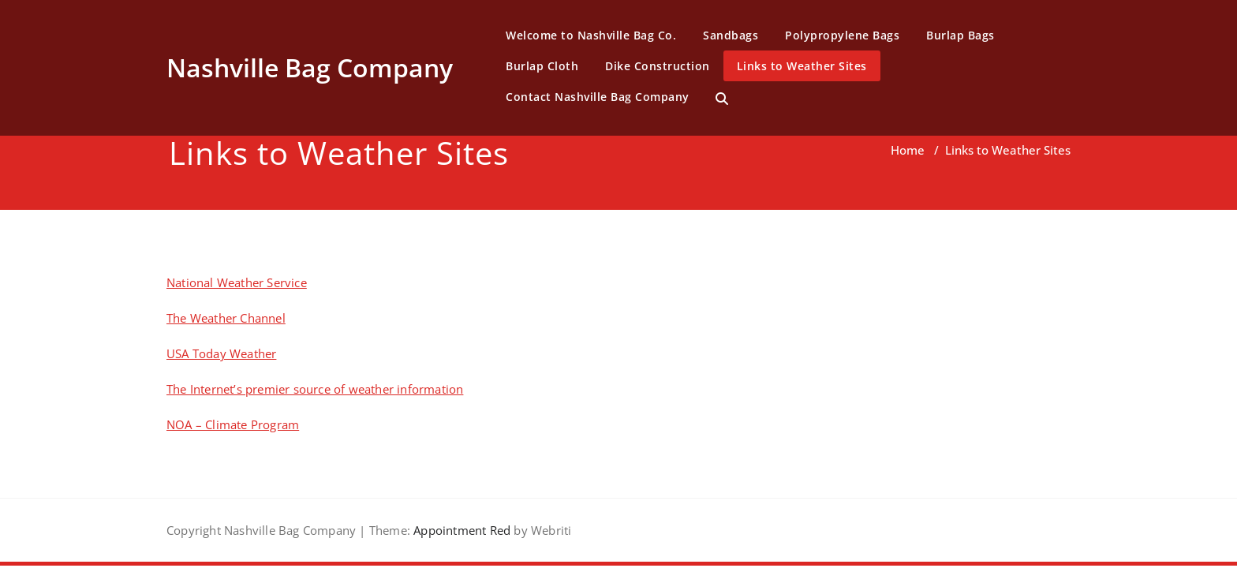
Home (908, 150)
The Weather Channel (226, 318)
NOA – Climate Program (232, 424)
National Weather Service (236, 282)
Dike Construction (657, 65)
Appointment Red (460, 530)
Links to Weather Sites (802, 65)
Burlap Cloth (542, 65)
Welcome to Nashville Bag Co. (591, 35)
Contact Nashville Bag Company (598, 96)
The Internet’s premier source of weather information (314, 389)
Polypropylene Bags (842, 35)
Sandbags (730, 35)
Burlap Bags (960, 35)
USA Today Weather (221, 353)
